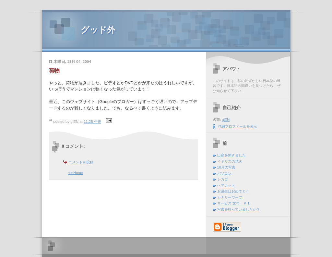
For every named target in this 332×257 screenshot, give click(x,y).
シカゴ (222, 179)
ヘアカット (226, 185)
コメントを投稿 (80, 162)
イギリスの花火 (229, 161)
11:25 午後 (92, 121)
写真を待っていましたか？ (238, 209)
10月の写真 (226, 167)
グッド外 (98, 30)
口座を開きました (231, 155)
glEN (226, 120)
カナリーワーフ (229, 197)
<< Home (75, 173)
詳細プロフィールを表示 (237, 126)
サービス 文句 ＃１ (233, 203)
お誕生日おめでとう (233, 191)
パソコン (224, 173)
